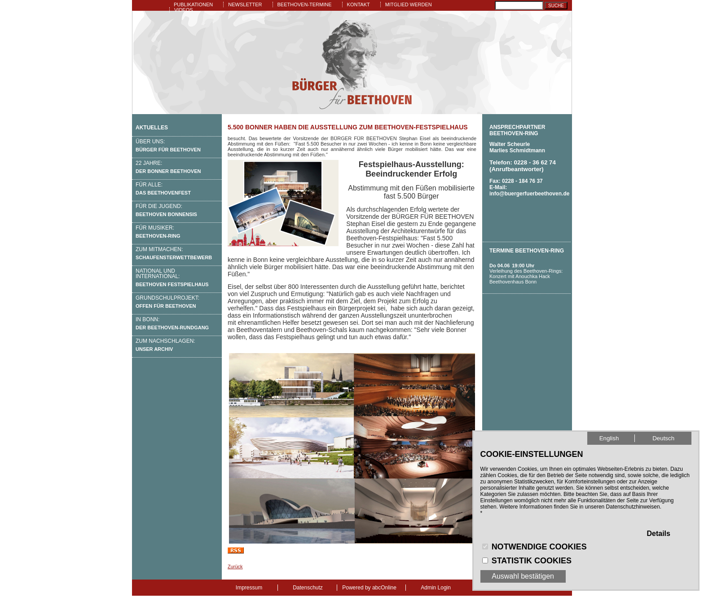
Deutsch (663, 438)
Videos (183, 10)
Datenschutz (308, 587)
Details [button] (658, 533)
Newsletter (245, 4)
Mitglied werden (408, 4)
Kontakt (358, 4)
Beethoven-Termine (304, 4)
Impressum (249, 587)
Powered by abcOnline (369, 587)
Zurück (235, 566)
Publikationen (193, 4)
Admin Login (436, 587)
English (609, 438)
